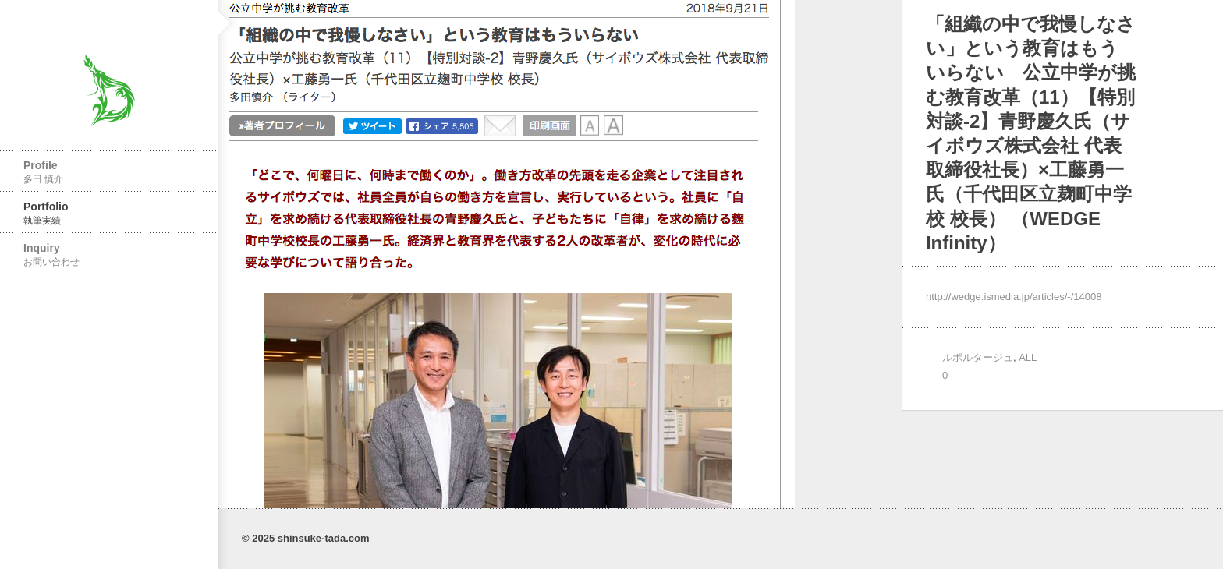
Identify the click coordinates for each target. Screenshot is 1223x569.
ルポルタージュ (977, 357)
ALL (1028, 357)
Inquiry (109, 254)
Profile (109, 172)
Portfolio (109, 213)
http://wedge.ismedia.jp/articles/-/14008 (1013, 296)
